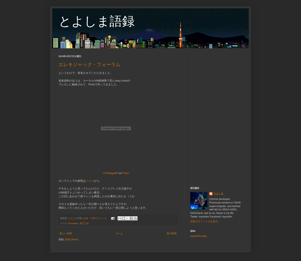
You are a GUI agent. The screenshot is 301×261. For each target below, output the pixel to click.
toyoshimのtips (198, 236)
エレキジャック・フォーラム (90, 64)
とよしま (218, 193)
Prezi (125, 173)
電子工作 (84, 223)
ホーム (119, 233)
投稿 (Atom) (71, 239)
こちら (90, 180)
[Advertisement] (216, 117)
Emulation (73, 223)
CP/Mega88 (110, 173)
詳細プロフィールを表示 (204, 221)
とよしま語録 (97, 21)
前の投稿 (172, 233)
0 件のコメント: (99, 218)
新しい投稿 (66, 233)
